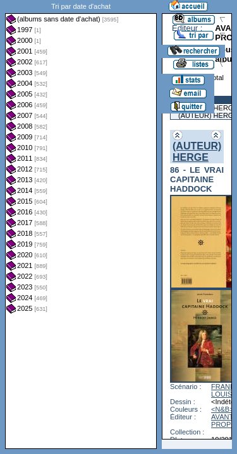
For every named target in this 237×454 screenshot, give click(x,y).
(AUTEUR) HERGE (197, 152)
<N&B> (222, 409)
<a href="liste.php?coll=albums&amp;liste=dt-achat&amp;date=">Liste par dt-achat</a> (81, 224)
